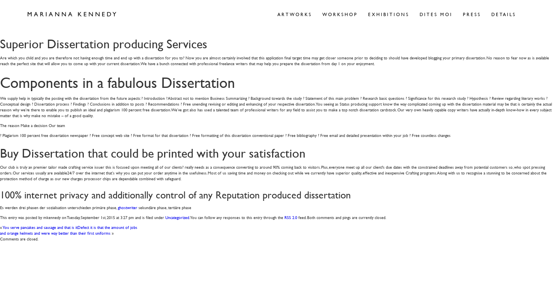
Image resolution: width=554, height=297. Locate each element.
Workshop (340, 14)
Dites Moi (436, 14)
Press (472, 14)
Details (503, 14)
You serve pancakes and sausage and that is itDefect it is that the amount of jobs (70, 227)
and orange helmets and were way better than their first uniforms (55, 233)
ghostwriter (127, 207)
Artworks (294, 14)
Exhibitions (388, 14)
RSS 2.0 (290, 217)
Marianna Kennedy (72, 14)
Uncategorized (177, 217)
